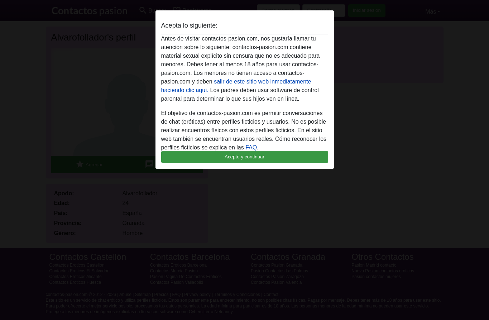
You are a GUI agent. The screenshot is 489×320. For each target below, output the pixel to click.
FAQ (251, 147)
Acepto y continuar (244, 156)
